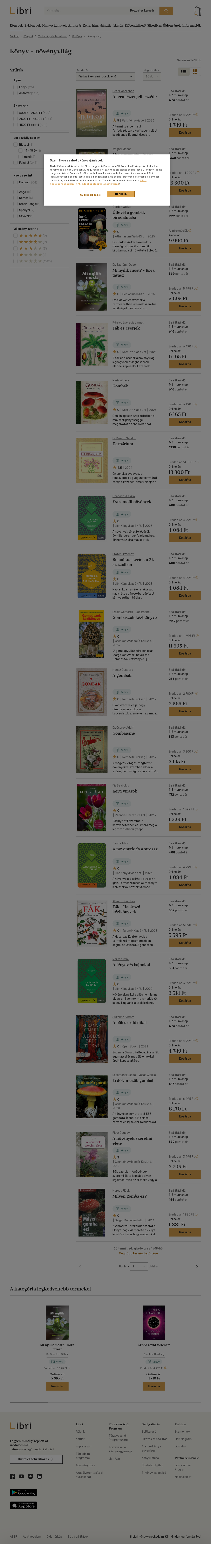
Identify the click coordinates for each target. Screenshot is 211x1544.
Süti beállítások (90, 194)
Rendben (121, 193)
